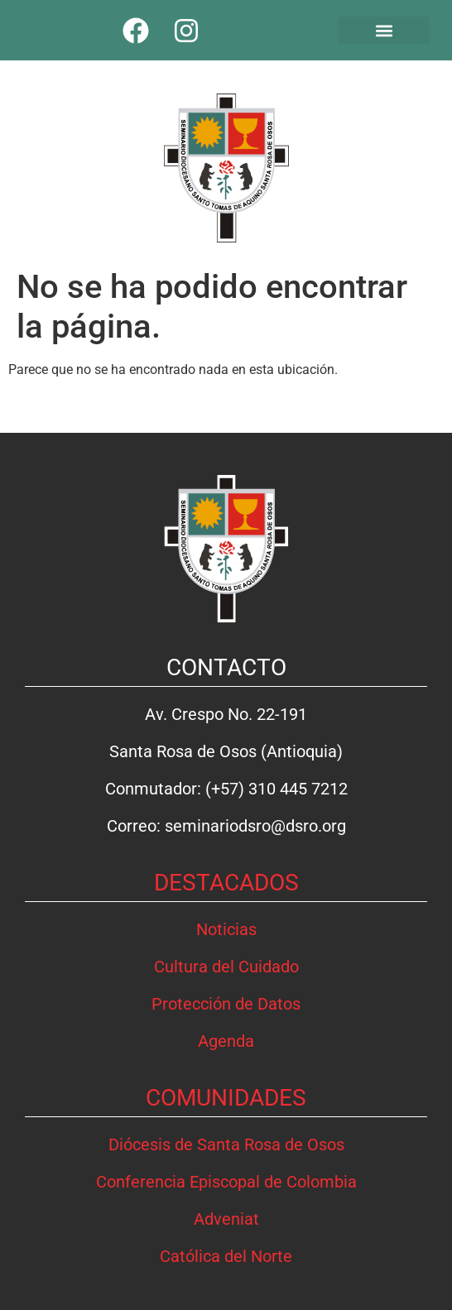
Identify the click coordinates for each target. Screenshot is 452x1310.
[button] (384, 30)
